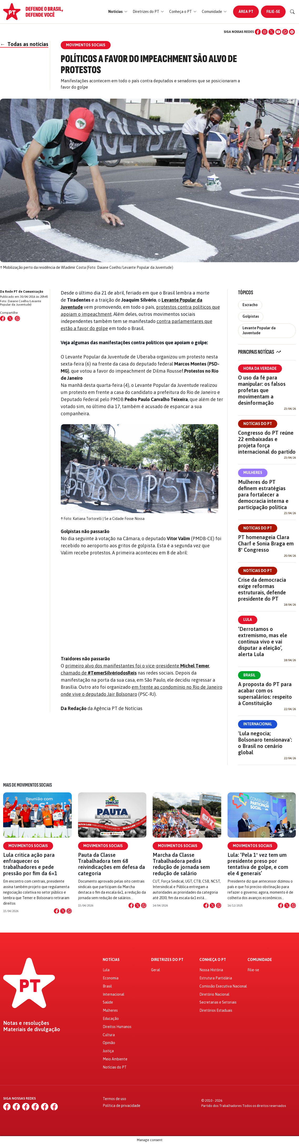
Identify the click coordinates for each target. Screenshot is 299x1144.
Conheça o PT (212, 960)
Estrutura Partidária (215, 978)
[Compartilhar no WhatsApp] (17, 318)
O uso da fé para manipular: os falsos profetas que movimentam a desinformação (262, 390)
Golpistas (251, 316)
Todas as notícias (24, 44)
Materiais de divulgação (31, 1029)
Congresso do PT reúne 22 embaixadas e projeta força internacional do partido (267, 442)
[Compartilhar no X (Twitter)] (10, 318)
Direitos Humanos (117, 1027)
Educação (111, 1018)
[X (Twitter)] (271, 32)
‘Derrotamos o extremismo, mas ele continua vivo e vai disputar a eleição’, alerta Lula (262, 641)
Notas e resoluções (26, 1023)
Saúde (108, 1002)
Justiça (108, 1051)
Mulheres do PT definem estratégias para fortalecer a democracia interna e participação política (263, 494)
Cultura (109, 1035)
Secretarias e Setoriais (217, 1002)
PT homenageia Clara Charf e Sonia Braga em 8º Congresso (266, 543)
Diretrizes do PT (167, 960)
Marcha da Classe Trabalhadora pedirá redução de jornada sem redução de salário (181, 864)
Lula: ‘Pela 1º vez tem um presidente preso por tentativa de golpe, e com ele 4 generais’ (258, 864)
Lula (247, 619)
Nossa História (211, 970)
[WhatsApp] (285, 32)
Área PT (246, 11)
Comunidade (260, 960)
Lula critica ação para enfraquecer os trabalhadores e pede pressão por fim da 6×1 (30, 864)
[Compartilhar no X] (62, 911)
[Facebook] (258, 32)
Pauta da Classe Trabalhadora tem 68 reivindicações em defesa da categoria (111, 864)
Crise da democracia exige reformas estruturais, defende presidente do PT (262, 589)
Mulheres (252, 472)
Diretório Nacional (214, 994)
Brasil (249, 675)
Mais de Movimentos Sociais (27, 785)
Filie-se (273, 11)
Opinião (109, 1043)
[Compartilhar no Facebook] (2, 318)
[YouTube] (278, 32)
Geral (155, 970)
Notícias (111, 960)
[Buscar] (292, 11)
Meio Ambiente (115, 1059)
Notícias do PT (257, 424)
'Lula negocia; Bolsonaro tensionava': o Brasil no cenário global (265, 742)
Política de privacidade (121, 1105)
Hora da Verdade (260, 368)
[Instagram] (264, 32)
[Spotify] (292, 32)
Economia (110, 978)
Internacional (257, 724)
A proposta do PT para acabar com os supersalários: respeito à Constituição (265, 693)
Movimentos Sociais (28, 846)
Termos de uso (114, 1099)
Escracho (250, 305)
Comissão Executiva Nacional (223, 986)
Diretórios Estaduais (215, 1010)
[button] (118, 12)
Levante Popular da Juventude (259, 330)
